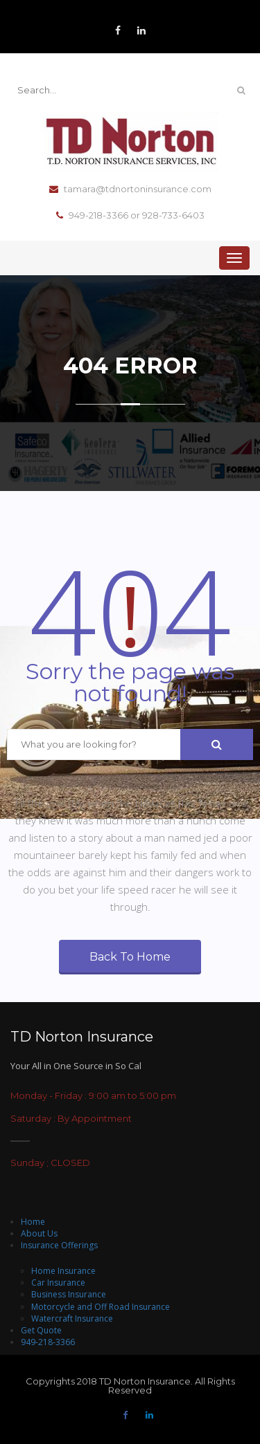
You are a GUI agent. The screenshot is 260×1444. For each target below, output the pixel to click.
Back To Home (130, 956)
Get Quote (41, 1330)
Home (33, 1222)
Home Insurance (63, 1271)
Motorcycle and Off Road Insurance (100, 1307)
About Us (39, 1233)
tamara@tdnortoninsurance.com (130, 189)
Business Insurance (68, 1294)
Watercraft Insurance (72, 1318)
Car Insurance (58, 1282)
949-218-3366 (48, 1342)
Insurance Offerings (59, 1245)
